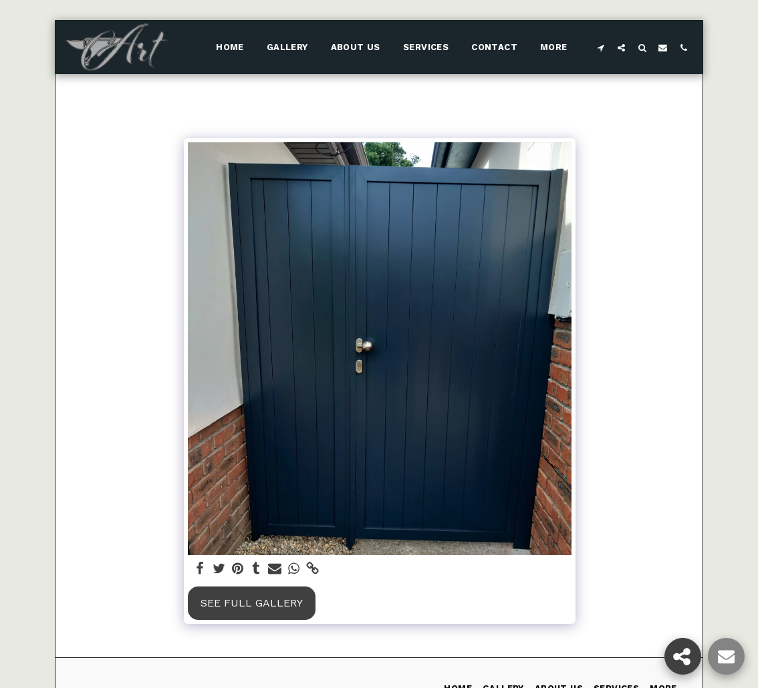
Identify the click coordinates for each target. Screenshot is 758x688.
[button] (600, 47)
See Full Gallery (252, 602)
